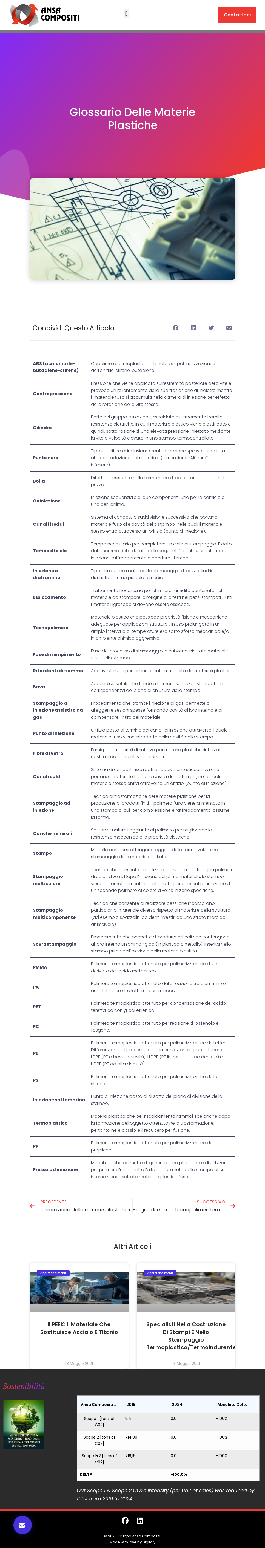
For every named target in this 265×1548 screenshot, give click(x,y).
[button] (126, 13)
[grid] (168, 1438)
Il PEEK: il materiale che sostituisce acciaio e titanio (79, 1328)
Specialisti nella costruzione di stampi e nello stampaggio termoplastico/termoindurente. (192, 1336)
